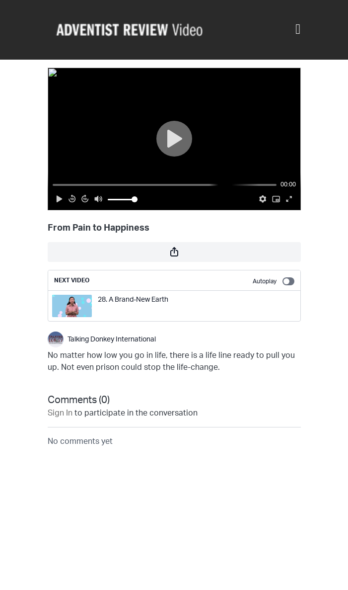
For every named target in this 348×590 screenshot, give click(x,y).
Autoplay (273, 281)
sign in (60, 413)
